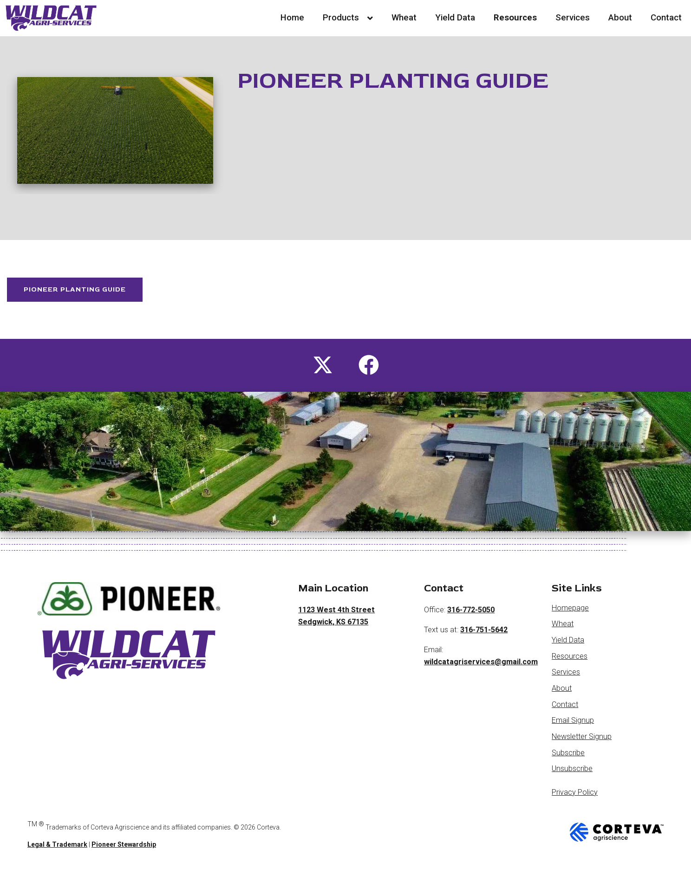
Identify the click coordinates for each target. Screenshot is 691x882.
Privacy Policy (575, 797)
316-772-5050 (471, 614)
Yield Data (455, 18)
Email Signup (573, 725)
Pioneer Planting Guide (83, 292)
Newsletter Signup (582, 742)
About (620, 18)
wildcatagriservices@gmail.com (481, 667)
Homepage (570, 613)
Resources (515, 18)
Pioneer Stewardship (123, 850)
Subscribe (568, 757)
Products (348, 18)
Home (292, 18)
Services (572, 18)
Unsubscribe (572, 774)
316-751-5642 (484, 634)
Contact (666, 18)
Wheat (404, 18)
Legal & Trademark (57, 850)
